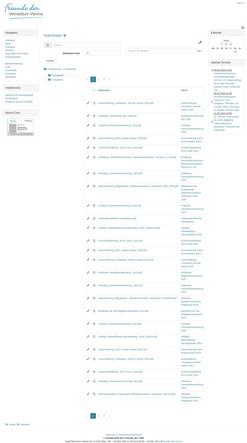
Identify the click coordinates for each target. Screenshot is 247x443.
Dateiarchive (55, 69)
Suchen (50, 60)
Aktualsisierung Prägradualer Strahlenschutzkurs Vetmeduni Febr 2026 (191, 193)
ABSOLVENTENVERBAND (19, 95)
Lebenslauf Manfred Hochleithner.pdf (117, 218)
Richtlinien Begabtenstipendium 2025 (191, 276)
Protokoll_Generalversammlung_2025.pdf (119, 205)
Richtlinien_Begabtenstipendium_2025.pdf (120, 272)
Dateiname (104, 90)
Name (184, 90)
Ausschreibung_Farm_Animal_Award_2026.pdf (122, 138)
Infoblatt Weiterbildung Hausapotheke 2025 (191, 231)
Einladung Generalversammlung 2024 (192, 384)
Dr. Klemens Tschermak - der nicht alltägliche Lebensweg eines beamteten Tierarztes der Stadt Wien (227, 123)
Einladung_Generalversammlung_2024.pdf (120, 381)
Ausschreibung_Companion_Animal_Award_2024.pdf (126, 359)
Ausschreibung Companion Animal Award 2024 (191, 362)
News (8, 43)
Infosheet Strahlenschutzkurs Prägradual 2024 (191, 397)
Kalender (23, 424)
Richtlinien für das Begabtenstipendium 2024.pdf (123, 311)
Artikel (10, 424)
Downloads (53, 35)
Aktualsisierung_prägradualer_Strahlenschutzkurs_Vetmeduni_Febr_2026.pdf (138, 186)
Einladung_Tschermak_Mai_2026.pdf (117, 116)
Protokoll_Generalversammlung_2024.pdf (119, 323)
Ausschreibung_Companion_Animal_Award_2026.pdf (126, 103)
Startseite (10, 40)
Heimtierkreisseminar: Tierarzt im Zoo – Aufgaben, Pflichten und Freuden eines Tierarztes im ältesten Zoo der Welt (227, 103)
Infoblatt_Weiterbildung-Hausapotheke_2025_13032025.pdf (129, 228)
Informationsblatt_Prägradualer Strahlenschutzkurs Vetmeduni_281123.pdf (136, 394)
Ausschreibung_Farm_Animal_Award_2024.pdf (122, 349)
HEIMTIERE (11, 98)
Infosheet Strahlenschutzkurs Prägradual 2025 (191, 301)
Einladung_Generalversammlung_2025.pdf (120, 285)
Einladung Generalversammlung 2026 (192, 176)
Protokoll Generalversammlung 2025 (192, 209)
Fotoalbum (55, 79)
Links (8, 67)
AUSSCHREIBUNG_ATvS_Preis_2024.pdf (120, 371)
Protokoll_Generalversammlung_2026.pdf (119, 125)
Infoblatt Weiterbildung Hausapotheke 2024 (191, 340)
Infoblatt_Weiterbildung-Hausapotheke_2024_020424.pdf (127, 336)
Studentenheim (13, 57)
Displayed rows (71, 53)
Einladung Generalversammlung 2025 (192, 288)
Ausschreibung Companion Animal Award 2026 (191, 106)
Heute (226, 40)
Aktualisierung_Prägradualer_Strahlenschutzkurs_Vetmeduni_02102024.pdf (137, 298)
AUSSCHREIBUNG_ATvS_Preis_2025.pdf (120, 240)
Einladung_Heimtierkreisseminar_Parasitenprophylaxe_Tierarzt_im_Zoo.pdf (137, 157)
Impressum (111, 434)
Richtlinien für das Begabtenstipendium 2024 (191, 314)
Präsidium (10, 47)
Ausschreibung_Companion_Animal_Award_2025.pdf (126, 259)
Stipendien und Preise (16, 53)
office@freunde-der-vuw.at (168, 441)
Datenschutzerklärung (130, 434)
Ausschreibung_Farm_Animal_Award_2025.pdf (122, 250)
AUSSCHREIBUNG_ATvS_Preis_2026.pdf (120, 147)
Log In (240, 2)
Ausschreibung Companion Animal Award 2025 (191, 263)
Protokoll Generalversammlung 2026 (192, 128)
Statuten (9, 50)
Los (199, 50)
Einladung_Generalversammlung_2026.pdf (120, 173)
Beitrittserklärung (14, 63)
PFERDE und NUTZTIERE (19, 102)
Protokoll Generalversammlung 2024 (192, 327)
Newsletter (10, 77)
